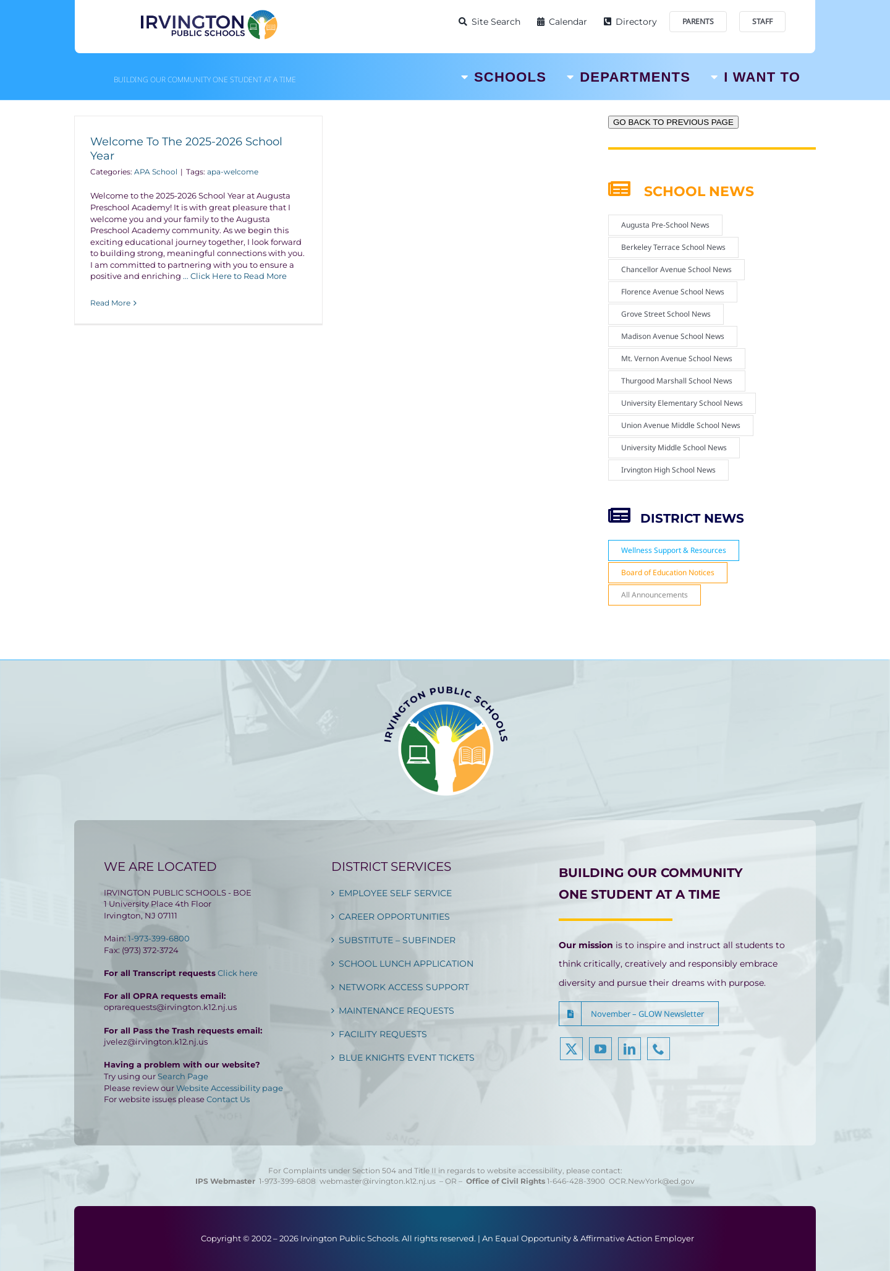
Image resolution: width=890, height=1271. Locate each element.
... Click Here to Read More (235, 276)
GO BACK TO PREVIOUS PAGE (673, 122)
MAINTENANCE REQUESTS (396, 1010)
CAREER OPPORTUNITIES (394, 916)
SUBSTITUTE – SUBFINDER (397, 940)
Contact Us (228, 1099)
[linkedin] (629, 1055)
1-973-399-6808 (287, 1181)
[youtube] (600, 1055)
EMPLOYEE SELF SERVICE (395, 893)
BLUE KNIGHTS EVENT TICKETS (407, 1057)
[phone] (658, 1055)
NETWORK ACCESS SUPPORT (404, 987)
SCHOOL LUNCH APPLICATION (406, 963)
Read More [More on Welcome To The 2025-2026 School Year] (110, 302)
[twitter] (571, 1055)
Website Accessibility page (229, 1088)
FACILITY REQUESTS (383, 1034)
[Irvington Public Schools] (208, 12)
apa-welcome (232, 171)
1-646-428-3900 (578, 1181)
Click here (238, 973)
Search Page (183, 1076)
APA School (155, 171)
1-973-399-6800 (159, 938)
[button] (639, 1013)
